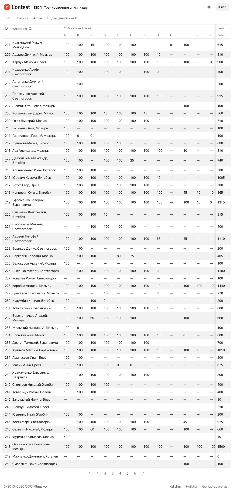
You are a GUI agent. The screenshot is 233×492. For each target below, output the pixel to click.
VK (9, 18)
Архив (38, 18)
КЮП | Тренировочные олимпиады (61, 7)
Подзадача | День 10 (62, 18)
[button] (22, 29)
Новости (21, 18)
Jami (222, 28)
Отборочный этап (80, 28)
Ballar (223, 35)
